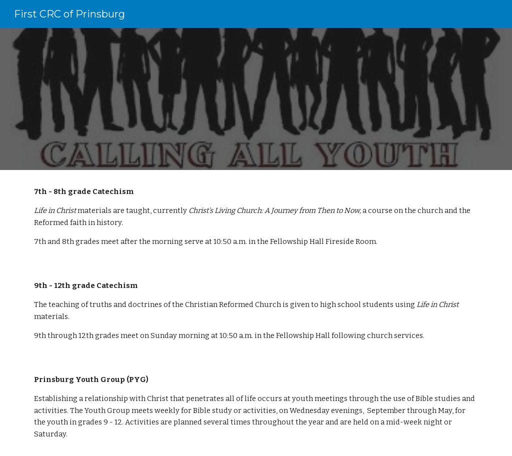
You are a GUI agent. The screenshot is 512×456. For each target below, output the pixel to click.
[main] (256, 217)
